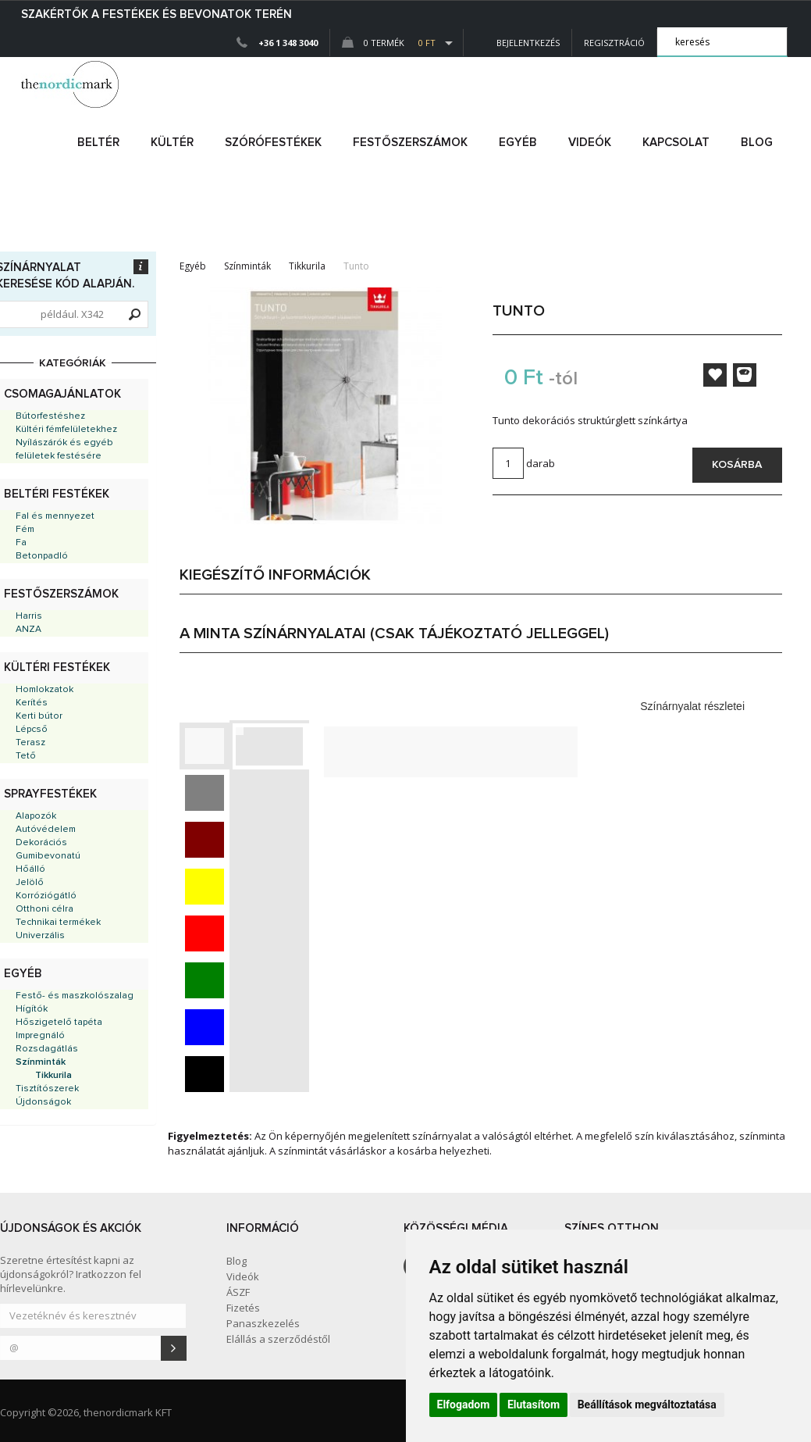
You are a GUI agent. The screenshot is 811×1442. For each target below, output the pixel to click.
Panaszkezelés (263, 1323)
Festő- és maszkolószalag (74, 996)
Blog (757, 142)
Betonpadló (42, 556)
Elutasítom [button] (533, 1404)
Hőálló (30, 869)
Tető (26, 756)
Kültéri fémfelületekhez (66, 429)
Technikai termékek (58, 922)
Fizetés (243, 1308)
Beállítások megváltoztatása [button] (647, 1404)
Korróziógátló (46, 896)
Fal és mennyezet (55, 516)
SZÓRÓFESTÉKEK (273, 142)
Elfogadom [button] (463, 1404)
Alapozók (36, 816)
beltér (98, 142)
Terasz (30, 743)
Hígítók (32, 1009)
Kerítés (32, 703)
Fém (25, 529)
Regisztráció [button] (614, 42)
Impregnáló (40, 1035)
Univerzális (40, 936)
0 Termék (389, 42)
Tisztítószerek (47, 1089)
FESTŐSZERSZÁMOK (410, 142)
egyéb (518, 142)
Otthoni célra (44, 909)
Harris (29, 616)
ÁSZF (238, 1292)
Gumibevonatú (48, 856)
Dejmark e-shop (72, 84)
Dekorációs (41, 843)
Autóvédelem (46, 829)
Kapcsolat (676, 142)
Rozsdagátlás (47, 1049)
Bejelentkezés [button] (517, 42)
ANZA (28, 629)
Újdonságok (43, 1102)
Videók (589, 142)
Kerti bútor (39, 716)
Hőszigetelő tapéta (59, 1022)
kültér (172, 142)
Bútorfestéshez (50, 416)
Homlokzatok (44, 689)
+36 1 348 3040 (288, 42)
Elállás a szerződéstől (278, 1339)
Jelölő (30, 882)
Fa (21, 543)
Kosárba (737, 464)
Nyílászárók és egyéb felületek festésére (64, 449)
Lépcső (32, 729)
